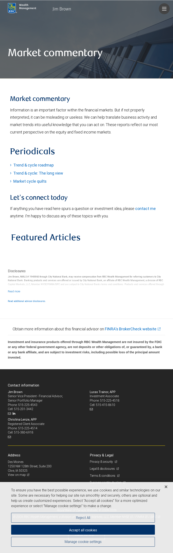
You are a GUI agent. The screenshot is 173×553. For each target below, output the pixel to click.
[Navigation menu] (164, 8)
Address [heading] (14, 455)
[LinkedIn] (14, 413)
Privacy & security (102, 462)
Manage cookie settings (83, 541)
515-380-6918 (23, 432)
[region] (86, 517)
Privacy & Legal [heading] (101, 455)
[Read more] (14, 291)
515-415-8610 (105, 405)
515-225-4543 (27, 405)
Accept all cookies (83, 530)
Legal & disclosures (102, 469)
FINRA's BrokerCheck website (130, 328)
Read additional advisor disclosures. (27, 301)
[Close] (166, 487)
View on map (17, 475)
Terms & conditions (103, 476)
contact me (145, 208)
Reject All (83, 517)
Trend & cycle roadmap (33, 165)
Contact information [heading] (23, 385)
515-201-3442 (23, 409)
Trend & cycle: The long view (38, 173)
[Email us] (10, 413)
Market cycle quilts (30, 181)
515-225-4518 (109, 400)
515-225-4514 (27, 428)
